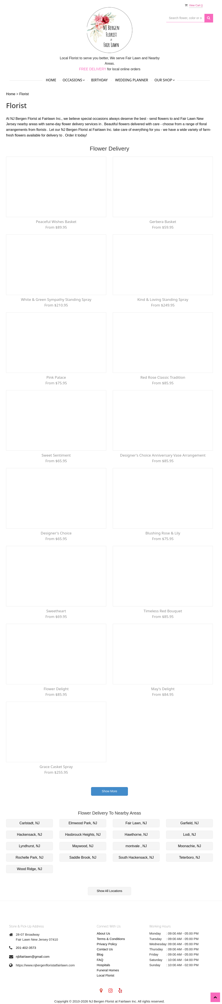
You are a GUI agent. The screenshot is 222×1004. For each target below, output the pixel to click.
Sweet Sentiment (56, 455)
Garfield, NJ (189, 823)
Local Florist (105, 975)
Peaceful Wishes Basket (56, 221)
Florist (24, 94)
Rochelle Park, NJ (29, 857)
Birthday (99, 80)
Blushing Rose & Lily (162, 533)
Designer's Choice (56, 533)
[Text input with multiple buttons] (185, 18)
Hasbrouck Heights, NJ (83, 834)
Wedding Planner (131, 80)
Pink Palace (56, 377)
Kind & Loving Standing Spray (162, 299)
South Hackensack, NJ (136, 857)
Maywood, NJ (82, 846)
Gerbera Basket (162, 221)
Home (51, 80)
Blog (100, 954)
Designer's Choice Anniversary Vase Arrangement (163, 455)
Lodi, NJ (189, 834)
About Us (103, 933)
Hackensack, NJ (29, 834)
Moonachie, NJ (189, 846)
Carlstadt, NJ (29, 823)
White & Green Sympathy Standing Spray (56, 299)
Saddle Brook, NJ (82, 857)
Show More (109, 791)
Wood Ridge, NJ (29, 869)
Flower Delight (56, 688)
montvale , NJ (136, 846)
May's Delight (163, 688)
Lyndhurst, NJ (29, 846)
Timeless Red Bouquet (163, 610)
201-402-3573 (26, 947)
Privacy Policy (107, 944)
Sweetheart (56, 610)
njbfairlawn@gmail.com (32, 956)
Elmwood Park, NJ (83, 823)
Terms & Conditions (111, 939)
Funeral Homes (108, 970)
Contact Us (105, 949)
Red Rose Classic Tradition (162, 377)
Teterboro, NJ (189, 857)
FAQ (100, 960)
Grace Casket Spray (56, 766)
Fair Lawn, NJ (136, 823)
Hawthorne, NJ (136, 834)
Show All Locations (109, 891)
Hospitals (103, 965)
